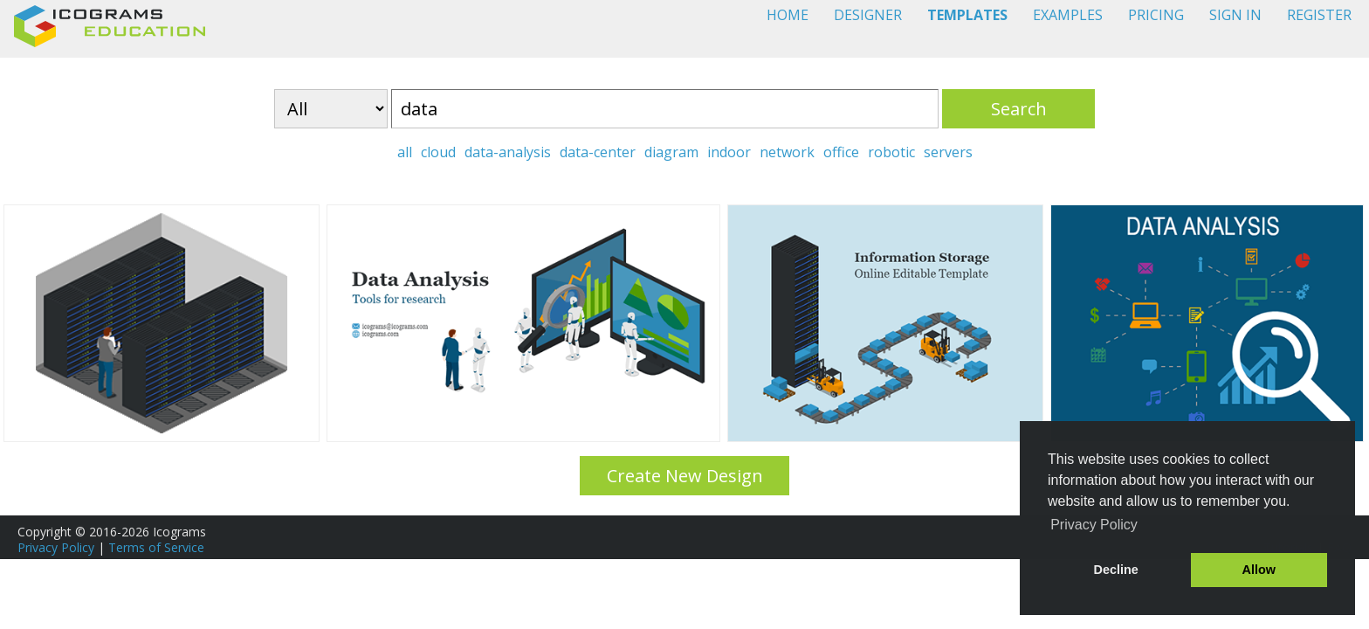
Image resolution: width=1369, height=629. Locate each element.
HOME (787, 14)
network (787, 152)
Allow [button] (1259, 570)
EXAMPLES (1068, 14)
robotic (891, 152)
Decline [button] (1116, 570)
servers (948, 152)
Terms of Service (156, 547)
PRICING (1156, 14)
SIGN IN (1235, 14)
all (404, 152)
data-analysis (507, 152)
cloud (438, 152)
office (841, 152)
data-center (598, 152)
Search (1019, 109)
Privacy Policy (55, 547)
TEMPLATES (967, 14)
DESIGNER (868, 14)
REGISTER (1319, 14)
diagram (671, 152)
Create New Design (685, 475)
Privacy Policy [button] (1094, 524)
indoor (729, 152)
